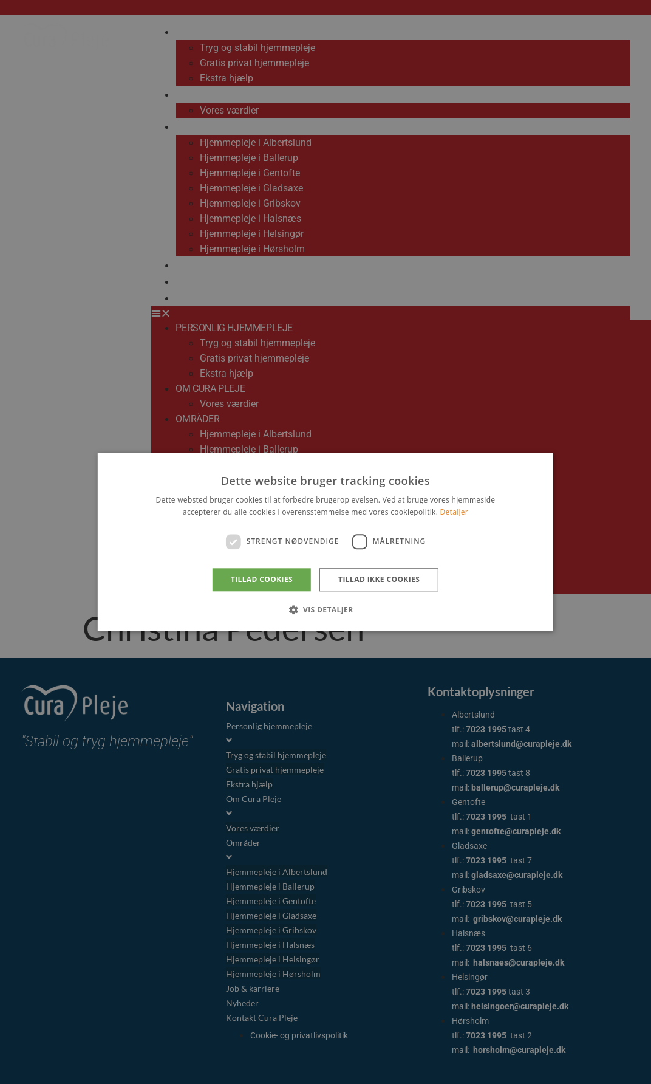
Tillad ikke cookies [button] (379, 579)
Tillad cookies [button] (262, 579)
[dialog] (325, 542)
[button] (325, 610)
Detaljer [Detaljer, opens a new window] (454, 512)
